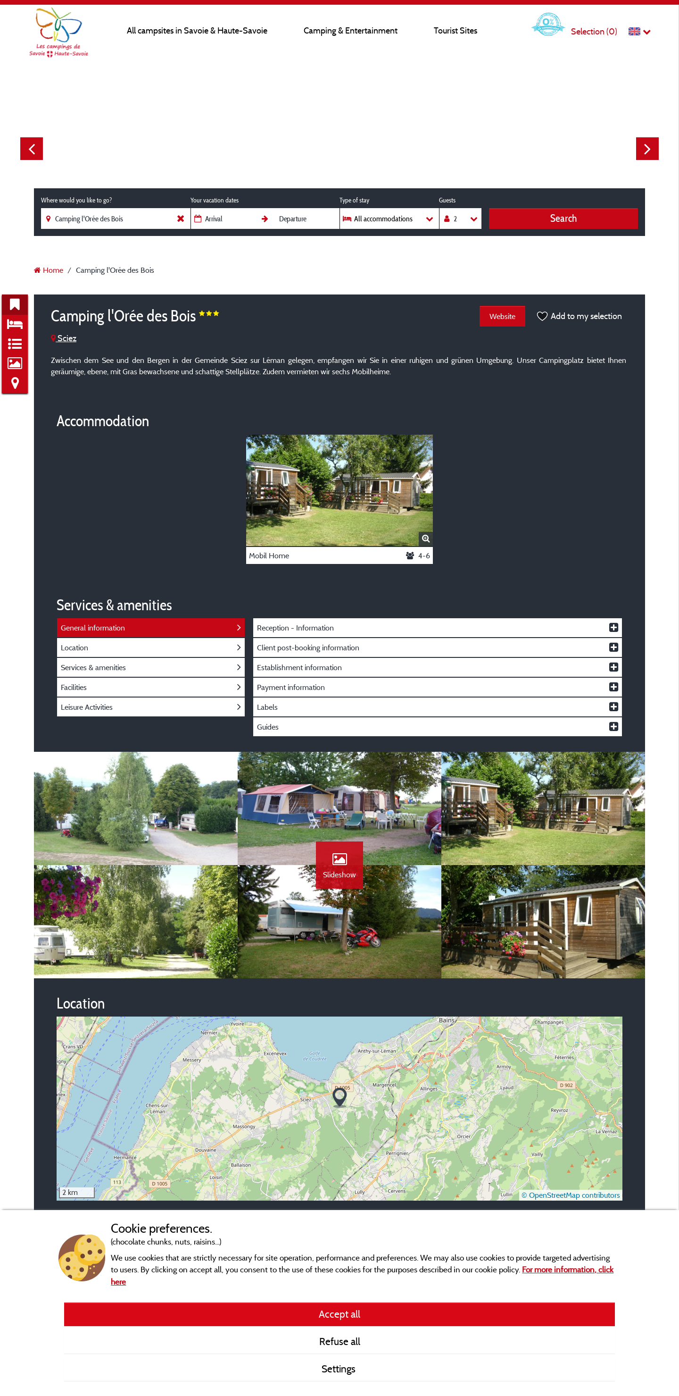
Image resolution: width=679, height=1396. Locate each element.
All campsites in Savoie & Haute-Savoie (197, 30)
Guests (447, 200)
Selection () (594, 31)
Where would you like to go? (76, 200)
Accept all (339, 1314)
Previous (31, 148)
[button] (339, 1098)
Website (502, 316)
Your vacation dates (214, 200)
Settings (340, 1368)
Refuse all (339, 1341)
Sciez (63, 338)
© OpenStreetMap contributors (571, 1195)
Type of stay (354, 200)
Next (647, 148)
